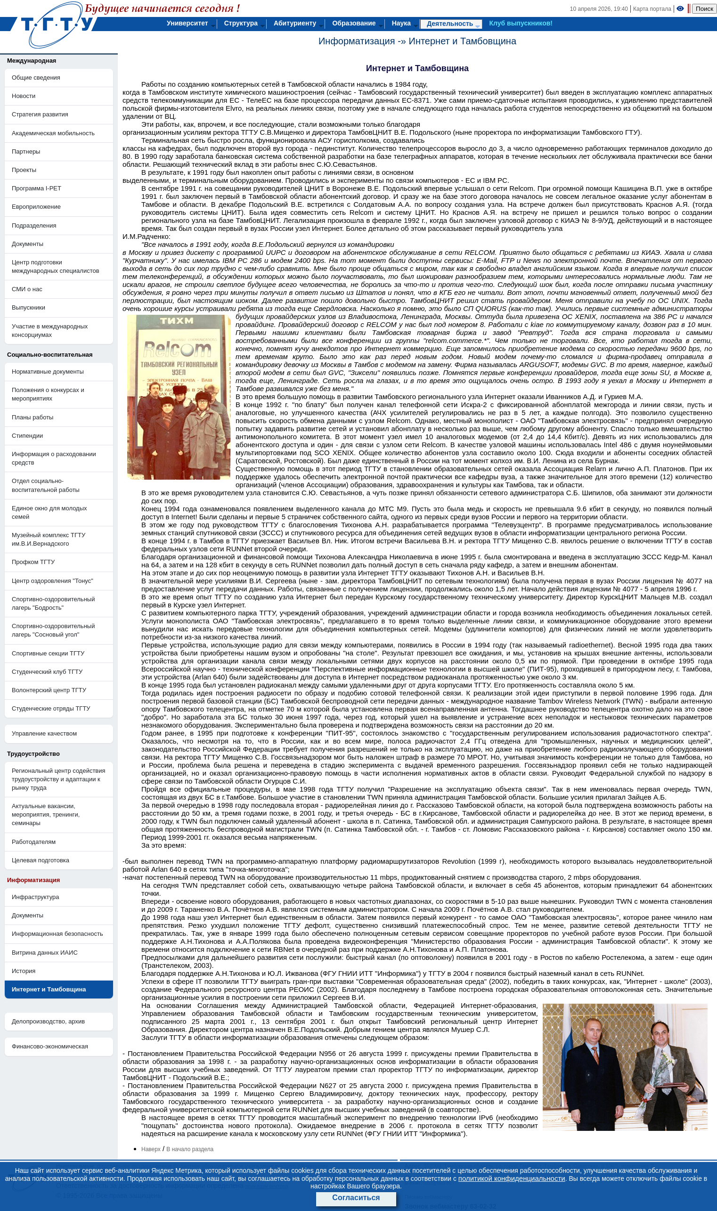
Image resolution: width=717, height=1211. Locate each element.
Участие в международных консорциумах (50, 330)
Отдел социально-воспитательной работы (46, 485)
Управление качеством (44, 733)
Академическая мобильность (53, 133)
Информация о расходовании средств (54, 458)
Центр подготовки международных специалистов (55, 266)
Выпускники (28, 307)
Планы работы (32, 417)
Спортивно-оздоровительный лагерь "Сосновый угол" (53, 630)
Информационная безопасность (57, 933)
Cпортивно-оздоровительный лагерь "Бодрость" (53, 603)
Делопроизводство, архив (48, 1021)
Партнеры (26, 151)
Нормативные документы (48, 371)
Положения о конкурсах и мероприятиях (48, 394)
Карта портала (652, 9)
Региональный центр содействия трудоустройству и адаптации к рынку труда (59, 779)
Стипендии (27, 435)
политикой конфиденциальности (511, 1178)
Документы (27, 243)
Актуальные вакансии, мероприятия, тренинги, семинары (46, 814)
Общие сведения (36, 77)
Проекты (24, 169)
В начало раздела (189, 1149)
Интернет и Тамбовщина (463, 41)
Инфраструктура (35, 896)
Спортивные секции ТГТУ (48, 653)
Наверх (151, 1149)
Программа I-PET (36, 188)
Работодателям (34, 841)
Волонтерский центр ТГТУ (49, 690)
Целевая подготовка (40, 860)
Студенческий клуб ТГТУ (47, 671)
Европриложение (36, 206)
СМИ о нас (27, 289)
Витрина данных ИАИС (45, 952)
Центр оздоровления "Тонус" (52, 580)
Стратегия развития (40, 114)
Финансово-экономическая (50, 1046)
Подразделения (34, 225)
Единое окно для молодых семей (49, 512)
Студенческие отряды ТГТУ (51, 708)
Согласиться (356, 1198)
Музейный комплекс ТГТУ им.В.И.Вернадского (48, 539)
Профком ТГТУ (33, 561)
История (23, 970)
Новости (23, 95)
